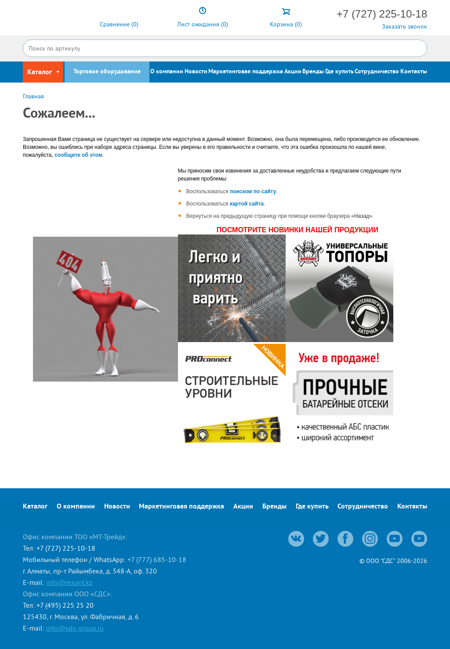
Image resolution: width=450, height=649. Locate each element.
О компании (166, 72)
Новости (196, 72)
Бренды (313, 72)
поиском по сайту (253, 191)
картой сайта (247, 204)
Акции (292, 72)
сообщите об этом (78, 155)
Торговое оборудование (107, 72)
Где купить (339, 72)
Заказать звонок (404, 26)
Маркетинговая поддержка (245, 72)
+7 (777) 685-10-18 (156, 559)
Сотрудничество (377, 72)
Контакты (413, 72)
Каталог (35, 506)
